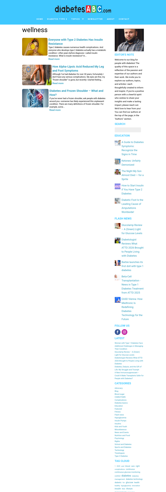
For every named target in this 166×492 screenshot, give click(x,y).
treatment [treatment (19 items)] (118, 436)
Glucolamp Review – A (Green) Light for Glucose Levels (132, 198)
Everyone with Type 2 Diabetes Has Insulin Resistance (76, 39)
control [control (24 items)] (117, 408)
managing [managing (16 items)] (131, 424)
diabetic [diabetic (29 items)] (118, 414)
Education (119, 338)
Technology (119, 382)
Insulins (118, 356)
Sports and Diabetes (123, 379)
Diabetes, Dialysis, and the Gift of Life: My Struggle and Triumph (128, 300)
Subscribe (74, 466)
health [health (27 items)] (136, 414)
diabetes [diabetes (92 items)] (126, 407)
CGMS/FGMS (120, 329)
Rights (117, 373)
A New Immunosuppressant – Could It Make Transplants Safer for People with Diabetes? (129, 308)
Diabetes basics (121, 335)
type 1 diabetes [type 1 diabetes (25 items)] (134, 436)
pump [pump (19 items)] (136, 427)
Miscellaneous (121, 361)
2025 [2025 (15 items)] (118, 398)
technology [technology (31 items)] (119, 433)
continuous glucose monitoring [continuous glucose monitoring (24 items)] (127, 404)
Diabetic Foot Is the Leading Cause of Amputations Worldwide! (132, 180)
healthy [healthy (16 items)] (117, 418)
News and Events (122, 364)
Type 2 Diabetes (121, 388)
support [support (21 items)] (130, 430)
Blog (116, 323)
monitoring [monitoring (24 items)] (119, 427)
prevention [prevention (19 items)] (129, 427)
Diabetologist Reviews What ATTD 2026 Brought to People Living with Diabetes (129, 293)
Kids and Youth (121, 359)
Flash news (119, 347)
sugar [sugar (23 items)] (123, 430)
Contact (124, 19)
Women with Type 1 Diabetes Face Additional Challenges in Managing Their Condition (129, 278)
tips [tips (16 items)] (133, 433)
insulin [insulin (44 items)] (118, 420)
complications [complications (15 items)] (120, 401)
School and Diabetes (123, 376)
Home (40, 19)
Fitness (118, 344)
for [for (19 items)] (124, 415)
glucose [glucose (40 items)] (129, 414)
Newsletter (95, 19)
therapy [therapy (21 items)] (128, 433)
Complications (121, 332)
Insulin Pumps (120, 353)
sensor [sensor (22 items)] (117, 430)
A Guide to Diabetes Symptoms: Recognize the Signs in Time (132, 144)
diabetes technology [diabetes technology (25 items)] (134, 411)
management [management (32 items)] (120, 424)
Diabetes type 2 (57, 19)
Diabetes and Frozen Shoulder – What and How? (73, 84)
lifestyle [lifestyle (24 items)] (129, 421)
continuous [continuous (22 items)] (130, 401)
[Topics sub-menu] (83, 19)
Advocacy (119, 320)
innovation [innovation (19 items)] (136, 418)
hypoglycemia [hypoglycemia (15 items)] (126, 418)
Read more (52, 54)
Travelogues (120, 385)
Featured (118, 341)
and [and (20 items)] (122, 398)
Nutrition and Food (122, 367)
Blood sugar (120, 326)
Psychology (119, 370)
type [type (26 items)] (125, 436)
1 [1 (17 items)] (115, 398)
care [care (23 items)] (133, 398)
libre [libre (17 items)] (123, 421)
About (111, 19)
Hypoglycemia (120, 350)
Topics (75, 19)
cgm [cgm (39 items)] (138, 398)
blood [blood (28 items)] (127, 398)
